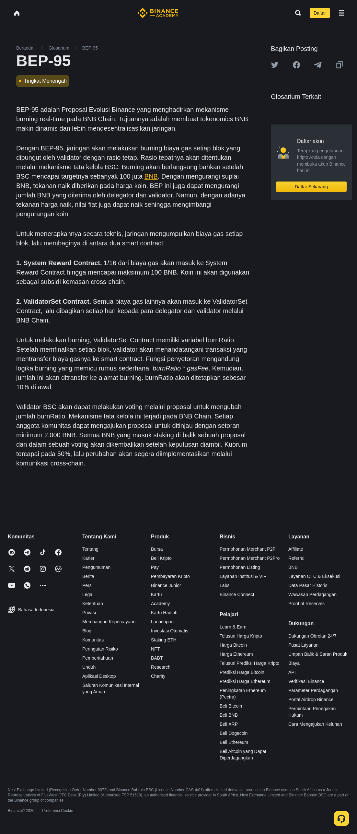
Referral (296, 558)
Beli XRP (229, 724)
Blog (86, 630)
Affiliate (295, 549)
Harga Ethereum (236, 654)
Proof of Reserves (306, 603)
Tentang (90, 549)
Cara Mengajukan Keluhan (315, 724)
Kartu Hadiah (164, 612)
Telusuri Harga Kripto (241, 636)
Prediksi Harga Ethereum (245, 681)
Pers (87, 585)
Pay (155, 567)
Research (160, 667)
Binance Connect (237, 594)
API (292, 672)
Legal (87, 594)
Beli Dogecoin (234, 733)
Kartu (156, 594)
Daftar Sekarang (311, 186)
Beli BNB (229, 715)
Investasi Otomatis (169, 630)
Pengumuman (96, 567)
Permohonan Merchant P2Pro (250, 558)
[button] (341, 13)
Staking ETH (164, 639)
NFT (155, 649)
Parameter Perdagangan (313, 690)
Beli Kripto (161, 558)
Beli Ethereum (234, 742)
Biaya (294, 663)
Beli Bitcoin (231, 706)
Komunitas (93, 639)
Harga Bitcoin (233, 645)
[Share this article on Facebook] (296, 65)
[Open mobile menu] (341, 13)
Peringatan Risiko (100, 649)
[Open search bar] (296, 13)
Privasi (89, 612)
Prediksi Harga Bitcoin (242, 672)
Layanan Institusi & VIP (243, 576)
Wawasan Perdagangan (312, 594)
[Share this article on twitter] (275, 65)
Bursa (157, 549)
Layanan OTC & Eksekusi (314, 576)
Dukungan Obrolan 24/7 (312, 636)
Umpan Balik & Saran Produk (317, 654)
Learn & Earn (233, 626)
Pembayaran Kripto (170, 576)
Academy (160, 603)
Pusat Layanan (303, 645)
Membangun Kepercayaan (108, 621)
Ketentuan (92, 603)
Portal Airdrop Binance (310, 699)
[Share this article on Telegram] (318, 65)
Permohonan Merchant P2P (248, 549)
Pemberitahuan (97, 658)
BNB (151, 176)
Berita (88, 576)
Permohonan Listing (240, 567)
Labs (224, 585)
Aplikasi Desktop (99, 676)
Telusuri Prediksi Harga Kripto (249, 663)
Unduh (89, 667)
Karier (88, 558)
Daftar (320, 13)
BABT (157, 658)
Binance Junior (166, 585)
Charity (158, 676)
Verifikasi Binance (306, 681)
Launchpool (162, 621)
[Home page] (157, 13)
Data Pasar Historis (308, 585)
